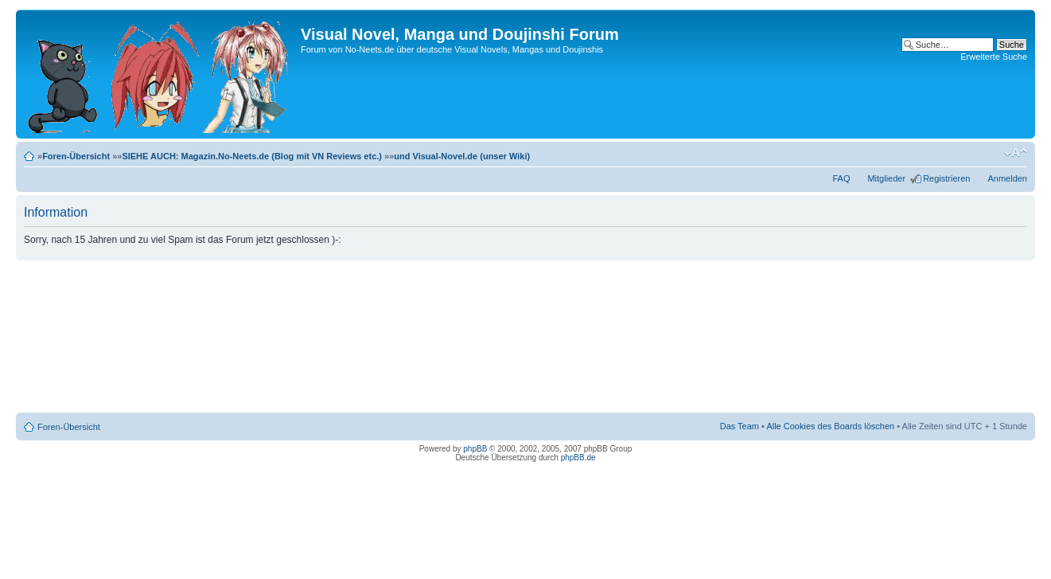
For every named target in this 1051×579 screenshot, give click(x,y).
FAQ (841, 178)
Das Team (739, 426)
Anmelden (1007, 178)
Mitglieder (886, 178)
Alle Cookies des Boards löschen (830, 426)
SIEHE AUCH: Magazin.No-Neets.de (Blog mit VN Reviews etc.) (252, 156)
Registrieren (946, 178)
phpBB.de (578, 457)
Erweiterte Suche (993, 56)
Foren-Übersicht (76, 156)
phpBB (475, 448)
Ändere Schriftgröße (1015, 153)
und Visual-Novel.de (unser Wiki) (462, 156)
